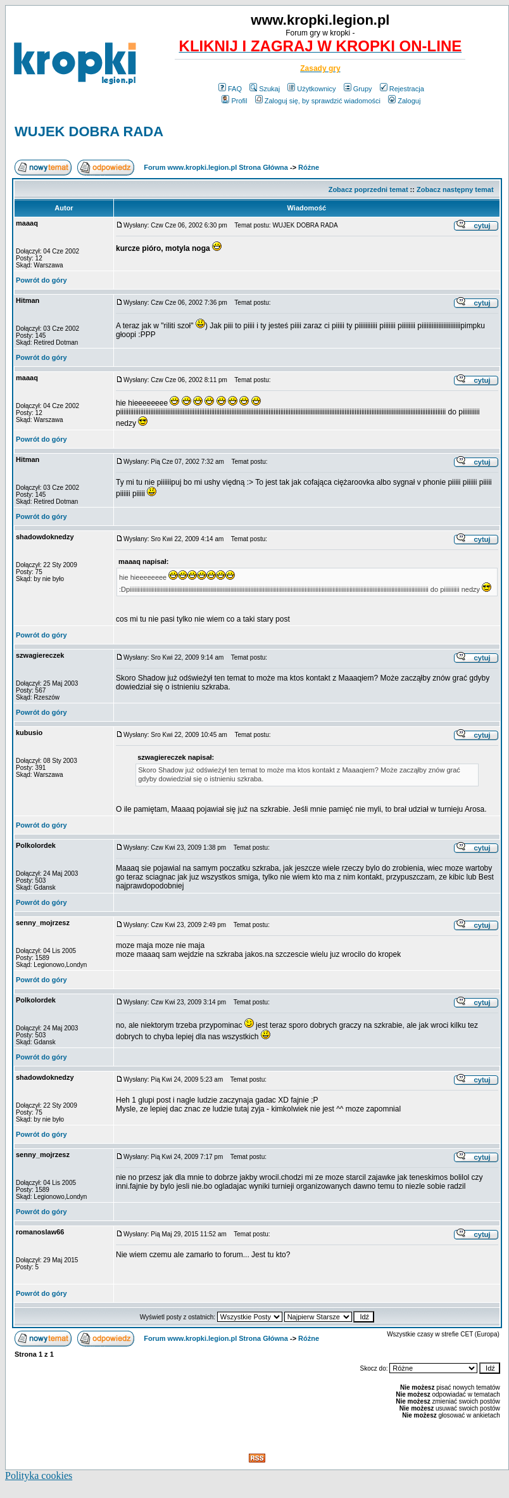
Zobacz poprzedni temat (368, 189)
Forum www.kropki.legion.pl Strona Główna (216, 167)
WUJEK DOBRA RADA (89, 131)
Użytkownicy (311, 89)
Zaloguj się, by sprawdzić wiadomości (317, 101)
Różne (308, 167)
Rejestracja (402, 89)
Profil (234, 101)
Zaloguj (404, 101)
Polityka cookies (38, 1475)
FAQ (230, 89)
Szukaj (264, 89)
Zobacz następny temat (455, 189)
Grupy (358, 89)
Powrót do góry (41, 280)
